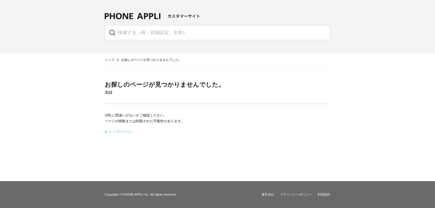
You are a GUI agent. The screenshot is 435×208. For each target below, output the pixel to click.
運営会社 (267, 194)
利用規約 (324, 194)
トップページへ (121, 132)
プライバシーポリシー (296, 194)
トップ (109, 60)
